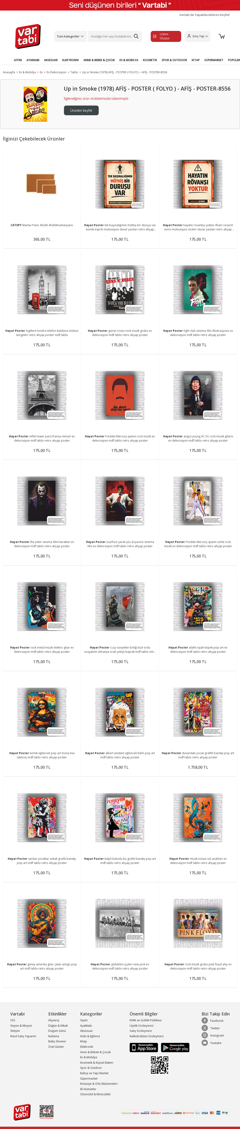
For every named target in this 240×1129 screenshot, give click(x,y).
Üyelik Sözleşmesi (142, 1026)
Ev (41, 72)
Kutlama (53, 1036)
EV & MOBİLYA (129, 60)
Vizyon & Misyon (21, 1026)
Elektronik (86, 1047)
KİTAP (196, 60)
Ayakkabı (86, 1026)
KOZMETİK (150, 60)
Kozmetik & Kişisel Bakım (96, 1063)
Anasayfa (9, 72)
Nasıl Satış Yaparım (23, 1036)
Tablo (74, 72)
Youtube (211, 1043)
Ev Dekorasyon (56, 72)
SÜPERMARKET (213, 60)
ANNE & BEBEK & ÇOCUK (99, 60)
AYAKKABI (32, 60)
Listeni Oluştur (161, 36)
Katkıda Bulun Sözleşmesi (147, 1036)
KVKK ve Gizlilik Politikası (146, 1020)
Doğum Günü (57, 1031)
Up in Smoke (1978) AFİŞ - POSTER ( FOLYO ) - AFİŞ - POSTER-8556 (124, 72)
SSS (12, 1020)
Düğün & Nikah (58, 1026)
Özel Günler (56, 1047)
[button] (197, 36)
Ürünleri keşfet (81, 110)
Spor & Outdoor (91, 1068)
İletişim (15, 1031)
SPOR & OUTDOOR (174, 60)
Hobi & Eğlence (90, 1036)
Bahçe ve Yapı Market (94, 1073)
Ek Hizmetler (88, 1089)
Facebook (212, 1021)
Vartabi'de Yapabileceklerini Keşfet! (204, 15)
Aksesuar (86, 1031)
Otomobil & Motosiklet (95, 1094)
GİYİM (18, 60)
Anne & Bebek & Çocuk (95, 1052)
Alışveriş (53, 1020)
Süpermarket (89, 1079)
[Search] (115, 36)
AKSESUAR (51, 60)
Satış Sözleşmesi (141, 1031)
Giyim (84, 1020)
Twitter (211, 1028)
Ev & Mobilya (27, 72)
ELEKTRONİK (70, 60)
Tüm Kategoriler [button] (68, 36)
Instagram (213, 1035)
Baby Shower (57, 1041)
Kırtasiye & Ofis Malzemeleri (99, 1084)
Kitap (83, 1041)
